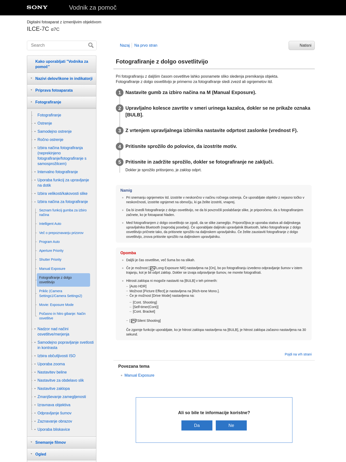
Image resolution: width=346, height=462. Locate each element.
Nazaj (125, 45)
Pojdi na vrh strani (298, 354)
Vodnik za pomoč (93, 7)
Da (197, 425)
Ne (231, 425)
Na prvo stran (145, 45)
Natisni (305, 45)
